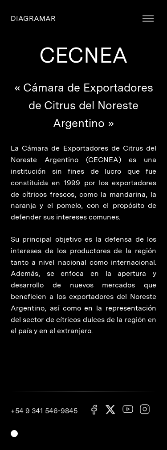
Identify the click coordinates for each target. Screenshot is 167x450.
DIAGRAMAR (33, 18)
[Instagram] (144, 414)
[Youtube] (127, 414)
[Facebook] (94, 414)
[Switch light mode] (14, 433)
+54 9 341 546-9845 (44, 414)
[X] (111, 414)
